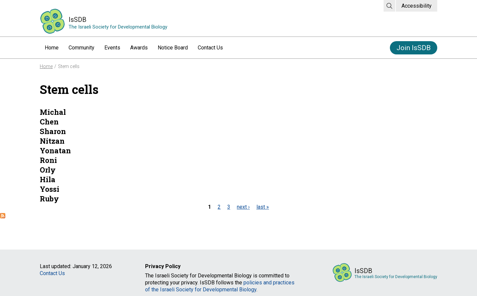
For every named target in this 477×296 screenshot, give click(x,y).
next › (243, 207)
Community (81, 47)
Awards (139, 47)
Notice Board (173, 47)
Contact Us (210, 47)
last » (262, 207)
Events (112, 47)
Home (52, 47)
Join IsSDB (414, 48)
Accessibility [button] (416, 6)
